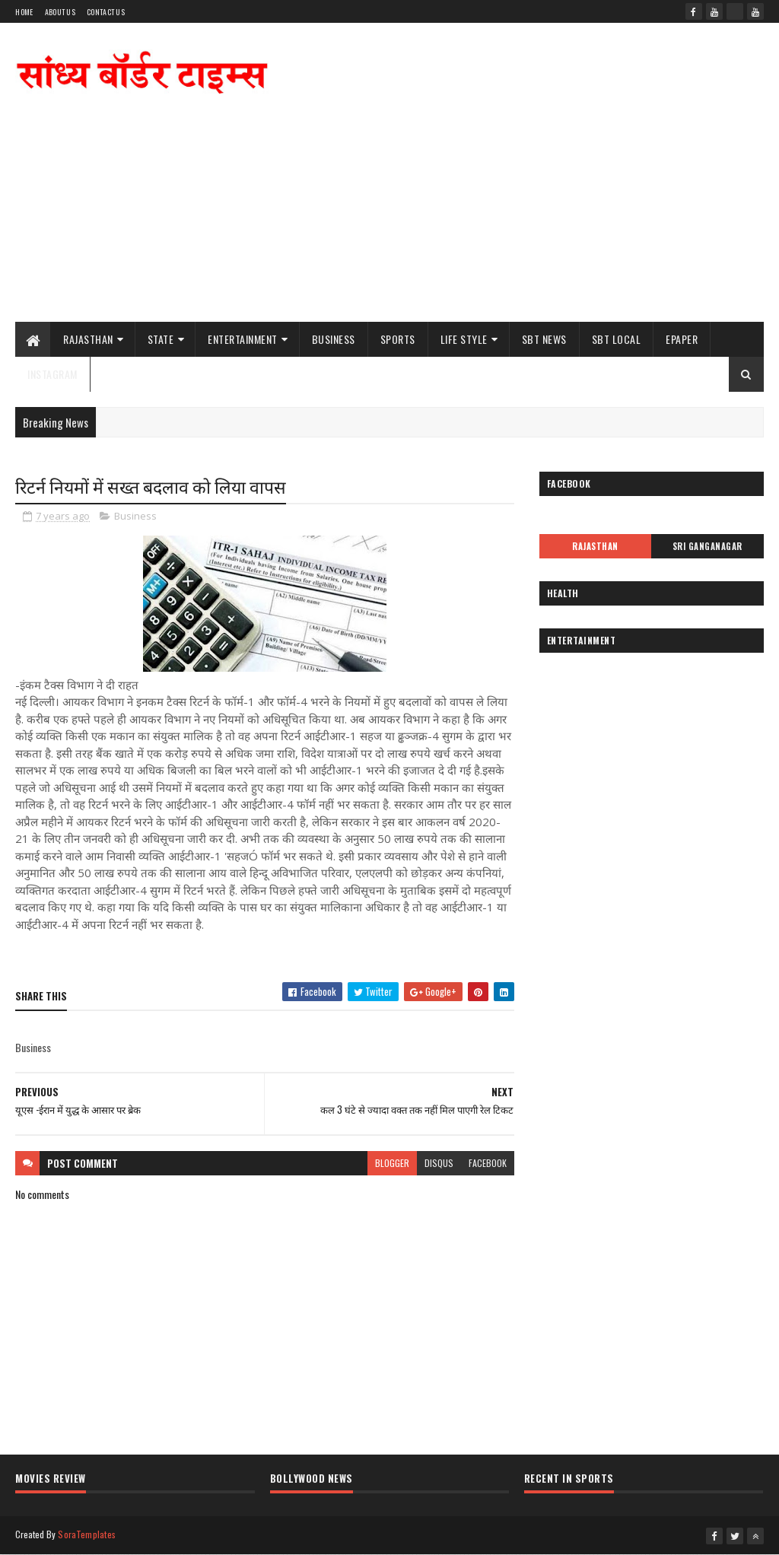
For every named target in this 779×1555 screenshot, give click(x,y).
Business (333, 339)
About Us (60, 11)
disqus (438, 1162)
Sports (397, 339)
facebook (488, 1162)
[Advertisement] (487, 200)
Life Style (464, 339)
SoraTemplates (87, 1534)
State (161, 339)
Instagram (52, 374)
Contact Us (106, 11)
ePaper (682, 339)
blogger (392, 1162)
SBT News (544, 339)
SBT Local (616, 339)
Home (24, 11)
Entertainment (243, 339)
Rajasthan (88, 339)
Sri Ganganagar (707, 546)
